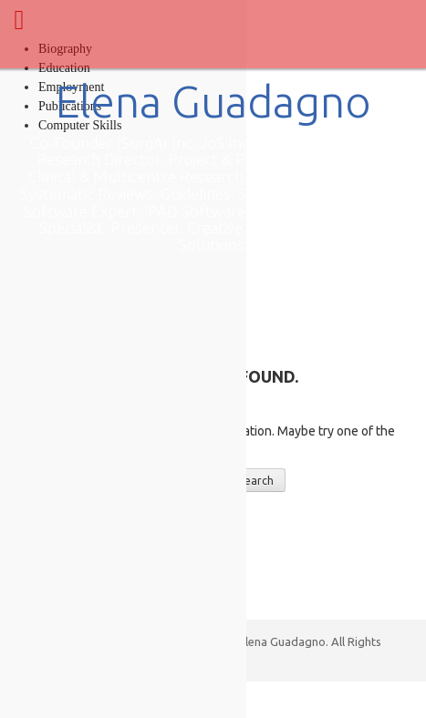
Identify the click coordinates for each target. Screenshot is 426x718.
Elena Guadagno (213, 101)
